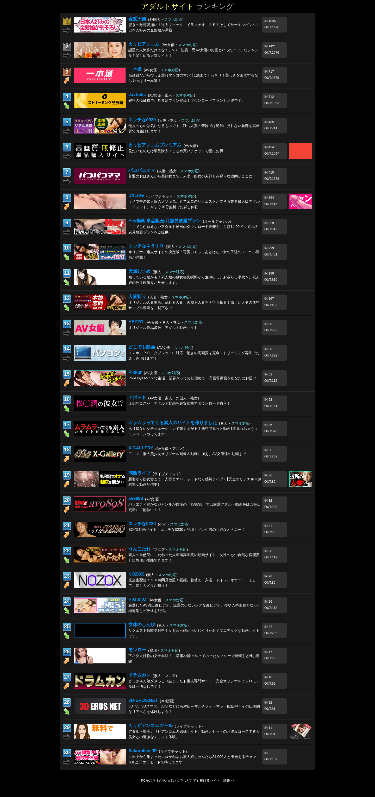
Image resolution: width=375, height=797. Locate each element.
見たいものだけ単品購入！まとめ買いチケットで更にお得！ (177, 151)
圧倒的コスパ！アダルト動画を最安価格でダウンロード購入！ (179, 403)
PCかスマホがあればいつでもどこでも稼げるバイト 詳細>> (187, 780)
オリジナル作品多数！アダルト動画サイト (163, 328)
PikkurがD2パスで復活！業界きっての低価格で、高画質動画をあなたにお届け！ (194, 378)
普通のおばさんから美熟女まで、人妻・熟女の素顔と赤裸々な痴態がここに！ (192, 176)
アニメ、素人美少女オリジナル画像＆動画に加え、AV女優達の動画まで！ (189, 454)
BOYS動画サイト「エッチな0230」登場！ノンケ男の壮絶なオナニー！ (186, 529)
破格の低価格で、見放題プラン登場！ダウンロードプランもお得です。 (186, 100)
